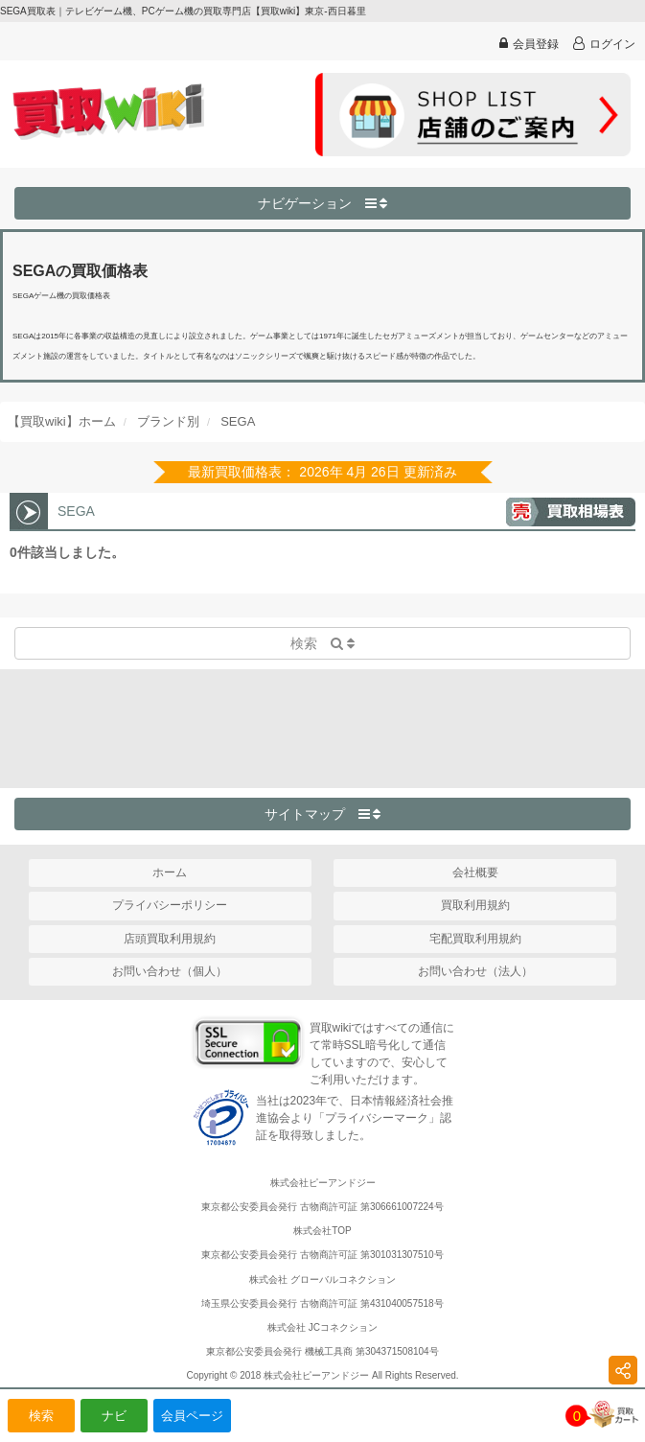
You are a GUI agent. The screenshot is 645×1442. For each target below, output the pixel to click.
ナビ (114, 1415)
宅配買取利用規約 (475, 938)
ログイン (604, 43)
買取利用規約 (475, 905)
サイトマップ (323, 814)
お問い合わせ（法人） (475, 971)
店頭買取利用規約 (170, 938)
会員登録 (529, 43)
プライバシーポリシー (169, 905)
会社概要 (475, 872)
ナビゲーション (323, 203)
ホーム (169, 872)
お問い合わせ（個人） (169, 971)
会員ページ (192, 1415)
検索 (41, 1415)
